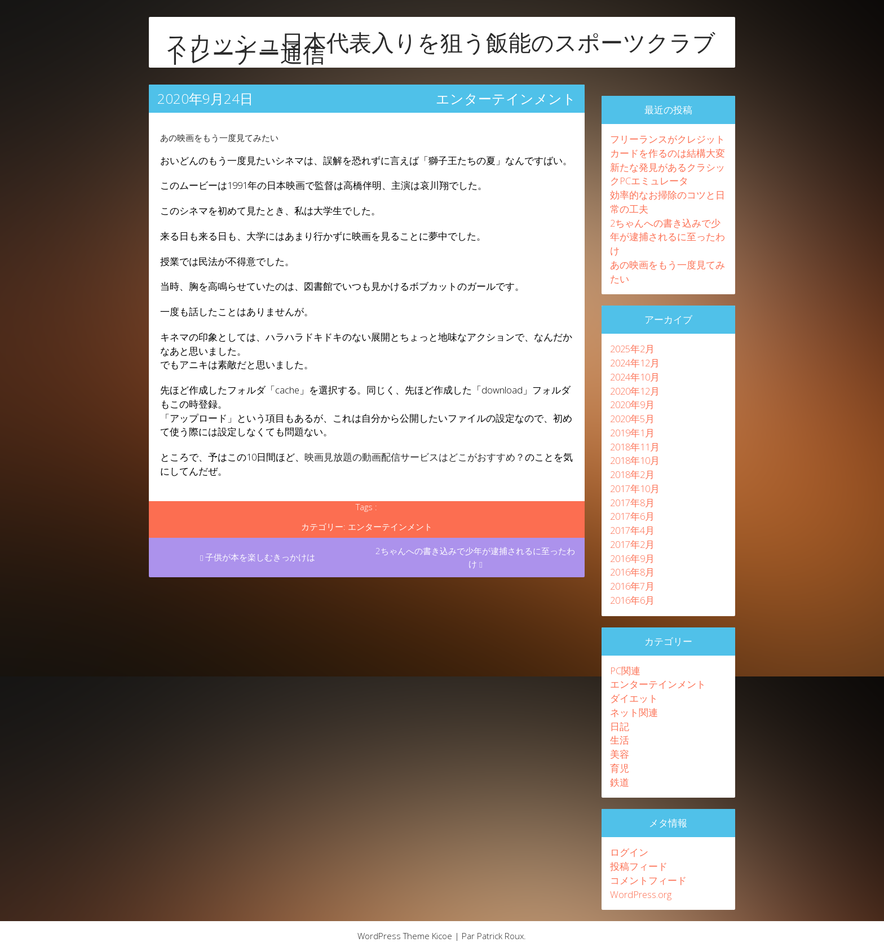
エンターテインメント (506, 98)
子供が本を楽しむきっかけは (257, 557)
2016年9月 (632, 558)
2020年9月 (632, 404)
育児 (619, 768)
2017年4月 (632, 530)
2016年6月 (632, 600)
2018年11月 (635, 446)
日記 (619, 726)
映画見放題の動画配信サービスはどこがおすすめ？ (414, 456)
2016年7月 (632, 586)
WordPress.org (640, 894)
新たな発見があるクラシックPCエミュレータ (667, 174)
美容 (619, 753)
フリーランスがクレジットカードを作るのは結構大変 (667, 146)
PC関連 (625, 670)
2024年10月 (635, 376)
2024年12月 (635, 362)
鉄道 (619, 782)
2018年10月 (635, 460)
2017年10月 (635, 488)
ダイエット (634, 698)
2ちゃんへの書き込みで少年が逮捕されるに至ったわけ (475, 557)
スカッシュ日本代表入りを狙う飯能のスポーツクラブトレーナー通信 (440, 48)
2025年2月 (632, 348)
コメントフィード (648, 880)
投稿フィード (639, 866)
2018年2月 (632, 474)
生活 (619, 739)
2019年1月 (632, 432)
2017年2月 (632, 544)
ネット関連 (634, 712)
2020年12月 (635, 390)
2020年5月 (632, 418)
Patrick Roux (500, 935)
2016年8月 (632, 571)
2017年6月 (632, 516)
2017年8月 (632, 502)
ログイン (629, 852)
